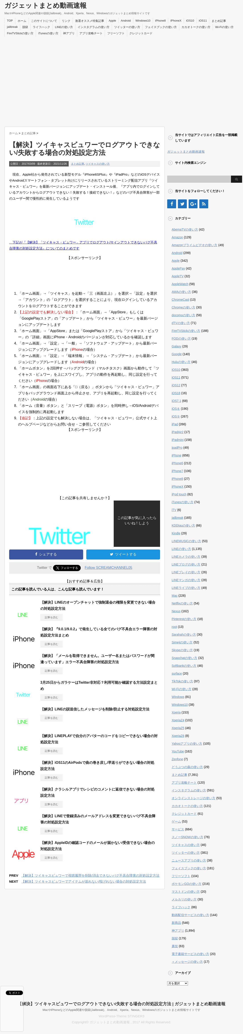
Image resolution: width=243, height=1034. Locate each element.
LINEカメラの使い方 (186, 556)
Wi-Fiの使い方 (224, 27)
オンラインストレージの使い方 (193, 798)
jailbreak (12, 26)
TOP (10, 20)
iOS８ (176, 408)
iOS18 (176, 393)
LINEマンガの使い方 (186, 580)
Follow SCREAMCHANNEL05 (108, 568)
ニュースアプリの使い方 (189, 860)
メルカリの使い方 (184, 899)
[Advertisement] (42, 80)
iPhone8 (160, 20)
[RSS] (203, 203)
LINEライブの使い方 (186, 588)
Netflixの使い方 (182, 603)
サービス (178, 829)
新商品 (176, 923)
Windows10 (143, 20)
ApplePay (178, 268)
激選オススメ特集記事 (89, 20)
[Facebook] (171, 203)
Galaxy (176, 346)
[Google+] (193, 203)
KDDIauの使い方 (183, 525)
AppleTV (178, 276)
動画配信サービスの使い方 (190, 915)
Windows (178, 697)
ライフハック (41, 27)
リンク (66, 20)
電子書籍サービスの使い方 (190, 954)
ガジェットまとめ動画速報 (45, 5)
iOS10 (190, 20)
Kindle (176, 533)
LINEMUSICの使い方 (186, 541)
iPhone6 (177, 463)
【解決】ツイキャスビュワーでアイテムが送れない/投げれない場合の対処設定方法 (83, 881)
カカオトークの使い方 (195, 27)
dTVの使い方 (181, 323)
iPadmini (178, 440)
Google (177, 354)
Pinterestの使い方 (184, 619)
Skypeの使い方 (182, 650)
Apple (112, 20)
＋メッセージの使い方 (187, 961)
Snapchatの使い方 (184, 658)
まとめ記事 (219, 20)
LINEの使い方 (64, 27)
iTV (174, 510)
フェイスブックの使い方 (161, 27)
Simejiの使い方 (182, 642)
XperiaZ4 (178, 720)
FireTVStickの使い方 (20, 33)
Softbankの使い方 (184, 665)
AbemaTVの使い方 (185, 229)
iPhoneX (175, 20)
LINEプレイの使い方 (186, 572)
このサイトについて (44, 20)
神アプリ (69, 33)
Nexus (176, 611)
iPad (175, 424)
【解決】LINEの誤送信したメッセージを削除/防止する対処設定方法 (94, 709)
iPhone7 (177, 471)
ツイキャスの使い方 (98, 163)
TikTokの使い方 (182, 681)
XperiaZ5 (178, 728)
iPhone (176, 455)
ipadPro (177, 447)
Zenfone (177, 759)
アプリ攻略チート (91, 33)
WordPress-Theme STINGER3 (121, 1016)
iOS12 (176, 385)
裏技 (175, 946)
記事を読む (51, 617)
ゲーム (176, 821)
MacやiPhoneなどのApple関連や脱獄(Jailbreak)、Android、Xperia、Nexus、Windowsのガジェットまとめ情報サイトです (121, 1010)
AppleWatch (180, 284)
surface (177, 673)
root (174, 627)
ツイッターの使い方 (127, 27)
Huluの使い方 (181, 362)
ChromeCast (180, 299)
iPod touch (179, 494)
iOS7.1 (176, 401)
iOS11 (203, 20)
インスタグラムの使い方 (93, 27)
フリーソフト (116, 33)
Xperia (176, 712)
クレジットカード (140, 33)
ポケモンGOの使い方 (187, 884)
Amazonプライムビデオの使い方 (194, 245)
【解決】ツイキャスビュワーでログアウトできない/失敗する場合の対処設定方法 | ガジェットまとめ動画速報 (122, 1004)
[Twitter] (182, 203)
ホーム (22, 20)
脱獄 (25, 27)
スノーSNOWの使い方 (187, 837)
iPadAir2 (177, 432)
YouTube (178, 751)
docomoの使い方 (183, 315)
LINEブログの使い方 (186, 564)
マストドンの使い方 (186, 891)
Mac (174, 595)
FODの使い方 (181, 338)
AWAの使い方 (181, 292)
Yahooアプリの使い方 (187, 743)
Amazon (177, 237)
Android (126, 20)
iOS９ (176, 416)
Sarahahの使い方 (184, 634)
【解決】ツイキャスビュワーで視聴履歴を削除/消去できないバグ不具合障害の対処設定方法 (90, 875)
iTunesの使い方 (48, 33)
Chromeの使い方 (183, 307)
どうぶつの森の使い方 (187, 767)
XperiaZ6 (178, 736)
